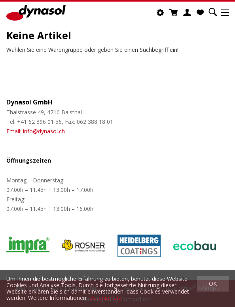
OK (213, 283)
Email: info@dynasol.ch (35, 131)
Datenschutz (105, 297)
